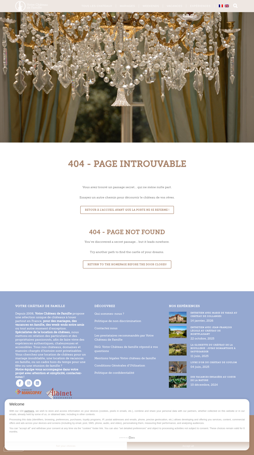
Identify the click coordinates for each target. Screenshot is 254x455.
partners (29, 411)
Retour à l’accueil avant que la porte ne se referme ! (127, 209)
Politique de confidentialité (114, 372)
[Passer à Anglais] (227, 5)
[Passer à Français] (221, 5)
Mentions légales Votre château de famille (125, 358)
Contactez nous (106, 328)
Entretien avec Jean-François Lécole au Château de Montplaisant (211, 330)
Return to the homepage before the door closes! (127, 264)
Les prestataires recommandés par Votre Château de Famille (124, 337)
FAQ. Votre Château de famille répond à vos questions (126, 348)
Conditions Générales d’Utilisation (119, 365)
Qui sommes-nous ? (109, 313)
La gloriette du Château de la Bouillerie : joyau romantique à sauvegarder (213, 348)
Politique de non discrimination (117, 320)
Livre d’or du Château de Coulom (213, 362)
